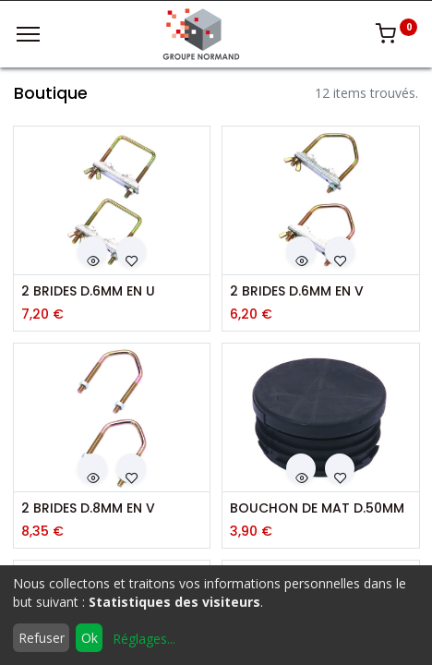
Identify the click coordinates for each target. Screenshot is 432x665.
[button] (92, 251)
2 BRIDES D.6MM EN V (297, 291)
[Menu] (28, 34)
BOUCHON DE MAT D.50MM (317, 508)
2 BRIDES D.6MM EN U (88, 291)
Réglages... (144, 638)
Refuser (41, 638)
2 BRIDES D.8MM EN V (88, 508)
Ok (89, 638)
